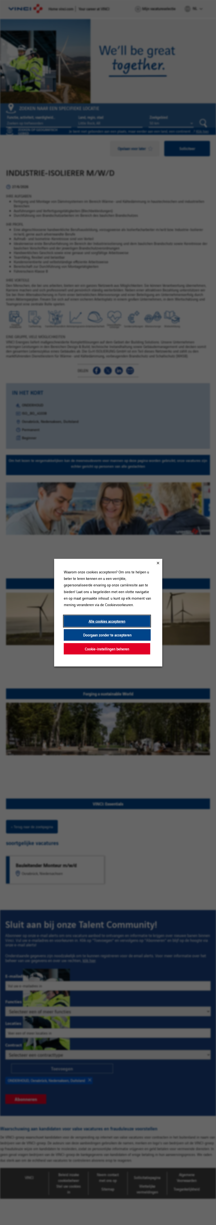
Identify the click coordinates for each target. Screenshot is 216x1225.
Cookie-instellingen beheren (107, 648)
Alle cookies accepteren (107, 620)
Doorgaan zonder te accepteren (107, 634)
